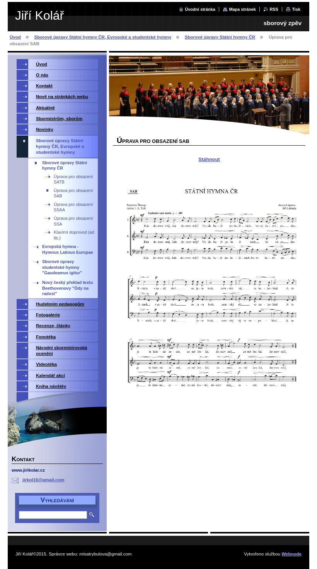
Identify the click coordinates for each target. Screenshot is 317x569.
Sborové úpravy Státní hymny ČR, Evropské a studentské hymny (103, 37)
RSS (273, 9)
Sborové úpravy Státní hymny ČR (220, 37)
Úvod (15, 37)
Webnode (291, 554)
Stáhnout (209, 159)
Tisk (296, 9)
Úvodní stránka (200, 9)
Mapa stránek (242, 9)
